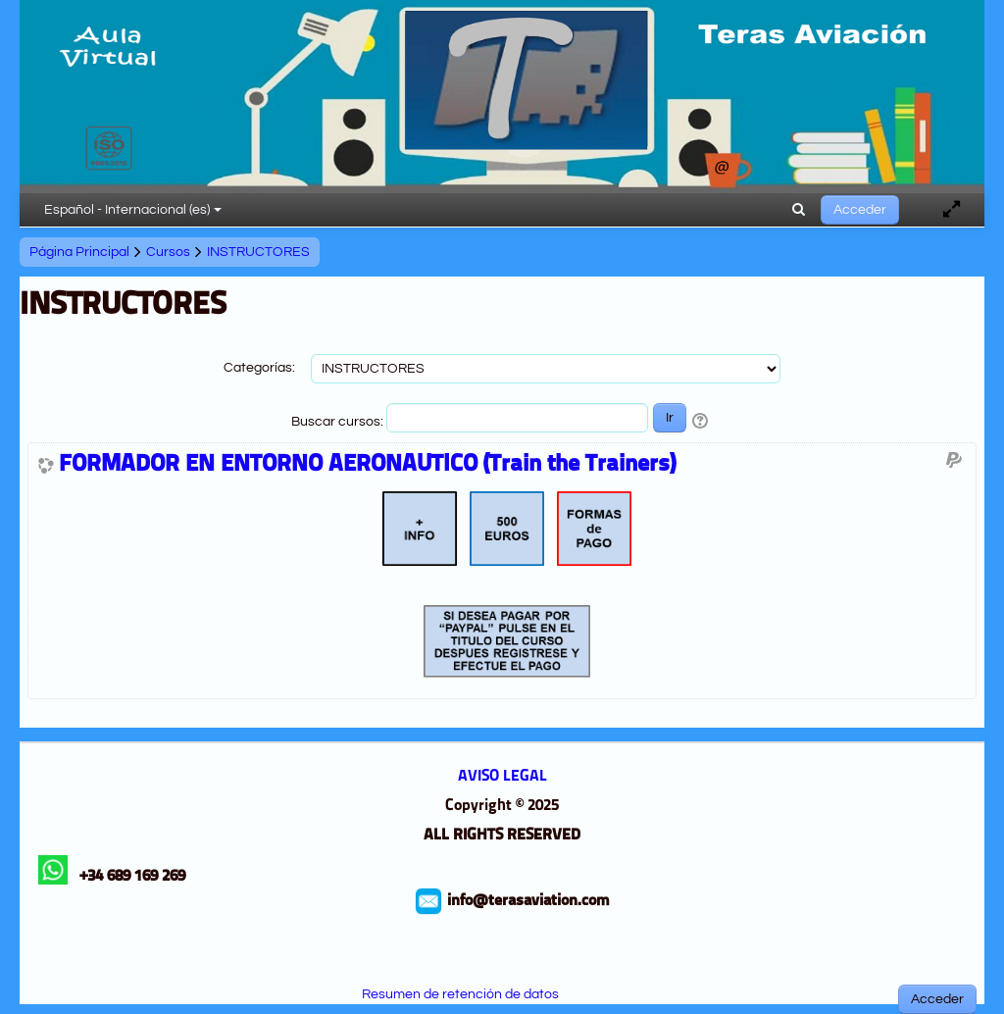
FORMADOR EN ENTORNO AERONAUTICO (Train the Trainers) (367, 465)
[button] (798, 210)
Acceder (859, 210)
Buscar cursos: (338, 422)
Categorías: (259, 368)
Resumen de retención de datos (460, 994)
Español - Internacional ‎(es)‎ (133, 210)
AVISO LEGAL (502, 777)
